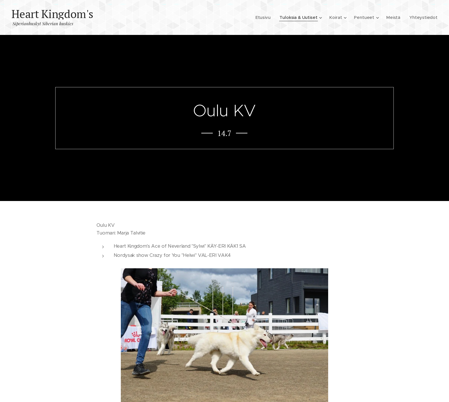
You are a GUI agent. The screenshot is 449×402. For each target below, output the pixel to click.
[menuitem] (262, 17)
